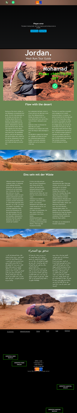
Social (47, 331)
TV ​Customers (10, 331)
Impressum (67, 330)
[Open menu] (38, 2)
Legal (57, 330)
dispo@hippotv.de (38, 368)
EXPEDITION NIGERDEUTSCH (10, 357)
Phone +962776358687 (55, 76)
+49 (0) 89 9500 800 (38, 366)
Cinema (38, 331)
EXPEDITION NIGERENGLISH (19, 363)
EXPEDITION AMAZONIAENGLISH (65, 387)
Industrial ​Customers (25, 331)
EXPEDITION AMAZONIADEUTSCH (54, 410)
